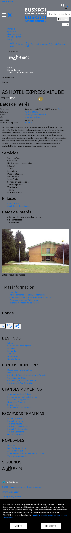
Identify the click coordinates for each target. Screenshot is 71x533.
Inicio (9, 67)
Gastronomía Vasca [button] (16, 34)
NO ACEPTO (50, 526)
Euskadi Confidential (16, 431)
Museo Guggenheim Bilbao (19, 369)
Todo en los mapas (36, 44)
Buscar (63, 19)
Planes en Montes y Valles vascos (24, 300)
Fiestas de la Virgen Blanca (19, 399)
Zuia (60, 109)
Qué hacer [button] (11, 31)
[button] (7, 14)
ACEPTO (18, 526)
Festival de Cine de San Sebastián (22, 396)
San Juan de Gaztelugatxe (19, 345)
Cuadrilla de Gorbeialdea (18, 206)
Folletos (17, 44)
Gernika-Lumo (13, 359)
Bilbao (10, 343)
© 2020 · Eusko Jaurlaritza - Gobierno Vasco (21, 487)
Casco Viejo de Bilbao (16, 377)
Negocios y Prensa (12, 496)
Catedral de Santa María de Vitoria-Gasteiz (26, 375)
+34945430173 (31, 112)
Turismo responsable (17, 456)
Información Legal (10, 491)
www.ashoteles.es (33, 117)
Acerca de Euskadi (15, 450)
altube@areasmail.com (35, 114)
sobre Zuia (14, 292)
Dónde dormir (13, 70)
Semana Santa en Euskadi (18, 407)
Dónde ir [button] (11, 28)
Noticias (11, 445)
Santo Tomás (13, 404)
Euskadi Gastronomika (17, 429)
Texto (66, 8)
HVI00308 (29, 122)
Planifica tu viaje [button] (14, 36)
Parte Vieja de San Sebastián (20, 383)
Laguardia (11, 351)
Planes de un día (14, 418)
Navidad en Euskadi (16, 402)
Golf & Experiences (15, 434)
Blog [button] (9, 39)
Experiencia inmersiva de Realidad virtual (26, 453)
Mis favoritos (57, 44)
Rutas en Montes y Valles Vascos (24, 302)
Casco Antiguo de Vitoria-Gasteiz (22, 380)
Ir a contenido (6, 1)
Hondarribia (12, 356)
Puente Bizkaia (14, 372)
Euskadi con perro (15, 421)
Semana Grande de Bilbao (19, 394)
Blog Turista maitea (16, 448)
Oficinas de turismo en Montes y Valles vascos (30, 297)
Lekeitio (11, 348)
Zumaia (10, 353)
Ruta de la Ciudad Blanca (18, 426)
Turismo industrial (15, 423)
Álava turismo (13, 203)
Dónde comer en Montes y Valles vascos (27, 294)
